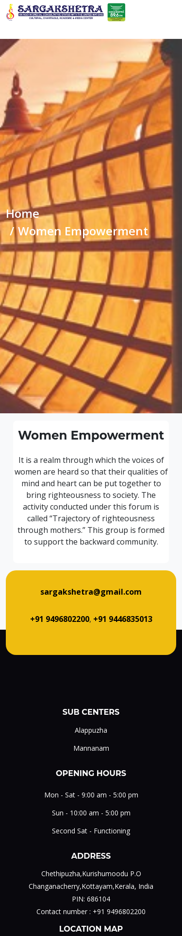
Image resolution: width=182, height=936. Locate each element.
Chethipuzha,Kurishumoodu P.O (91, 873)
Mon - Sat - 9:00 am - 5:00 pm (91, 794)
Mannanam (91, 748)
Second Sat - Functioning (91, 830)
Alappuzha (91, 730)
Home (22, 213)
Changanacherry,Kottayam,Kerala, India (91, 886)
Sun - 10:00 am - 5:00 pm (91, 812)
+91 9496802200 (119, 911)
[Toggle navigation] (169, 12)
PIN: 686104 (91, 898)
